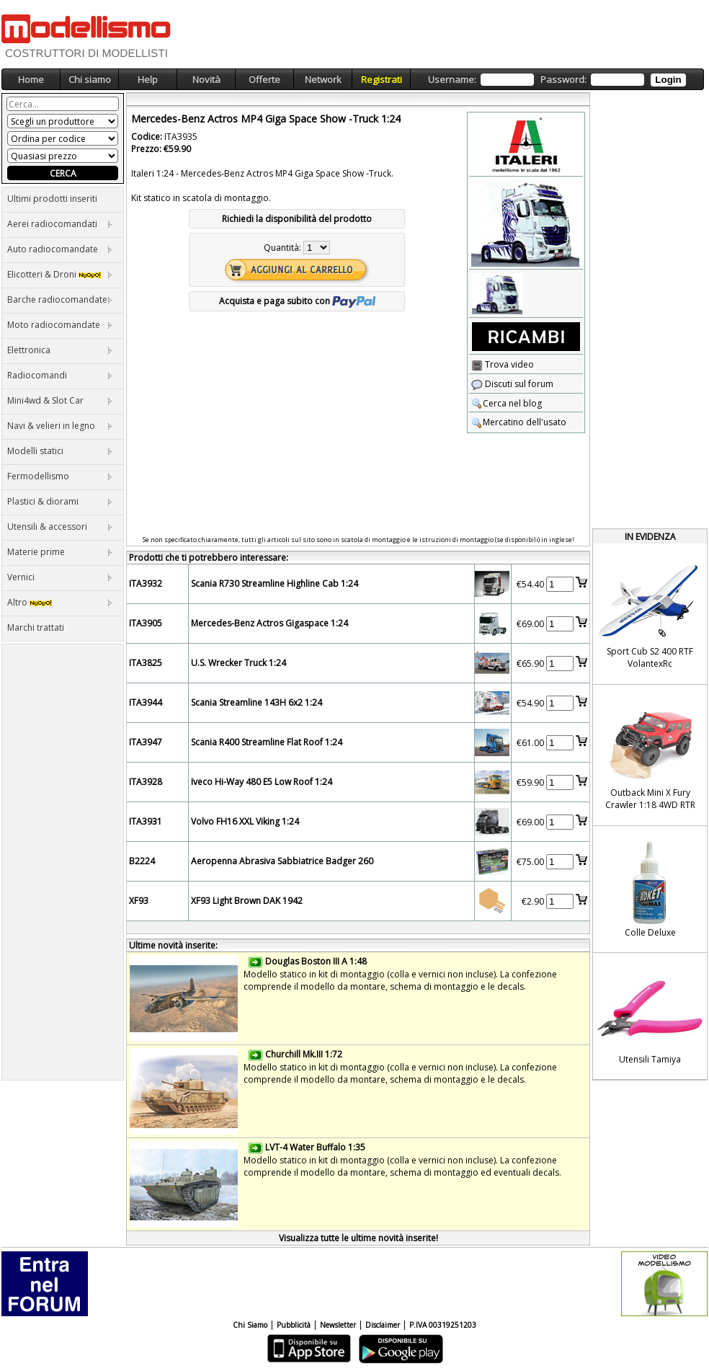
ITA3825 (145, 663)
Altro (59, 602)
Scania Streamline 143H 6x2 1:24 (256, 702)
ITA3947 (145, 742)
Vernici (59, 577)
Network (323, 79)
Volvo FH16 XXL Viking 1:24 (245, 821)
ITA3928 (145, 782)
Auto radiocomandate (59, 249)
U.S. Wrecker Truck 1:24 (238, 663)
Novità (206, 79)
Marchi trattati (35, 627)
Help (148, 79)
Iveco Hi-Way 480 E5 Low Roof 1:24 (261, 782)
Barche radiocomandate (59, 299)
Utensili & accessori (59, 526)
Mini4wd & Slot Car (59, 400)
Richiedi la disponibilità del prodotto (297, 219)
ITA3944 (145, 702)
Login (668, 79)
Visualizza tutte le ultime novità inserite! (358, 1238)
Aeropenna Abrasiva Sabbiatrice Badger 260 (282, 861)
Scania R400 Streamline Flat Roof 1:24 (266, 742)
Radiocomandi (59, 375)
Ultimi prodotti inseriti (52, 198)
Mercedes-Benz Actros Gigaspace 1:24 (269, 623)
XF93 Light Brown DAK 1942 (247, 901)
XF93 (138, 901)
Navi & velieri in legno (59, 426)
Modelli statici (59, 451)
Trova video (502, 364)
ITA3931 (145, 821)
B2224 (142, 861)
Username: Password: (556, 79)
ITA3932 (145, 583)
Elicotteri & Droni (59, 274)
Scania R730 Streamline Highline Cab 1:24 (274, 583)
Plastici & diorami (59, 501)
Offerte (264, 79)
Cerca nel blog (506, 403)
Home (31, 79)
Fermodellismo (59, 476)
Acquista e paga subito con (297, 301)
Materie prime (59, 552)
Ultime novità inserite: (173, 945)
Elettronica (59, 350)
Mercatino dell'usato (518, 422)
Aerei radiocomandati (59, 224)
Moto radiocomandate (59, 325)
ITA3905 (145, 623)
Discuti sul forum (512, 384)
